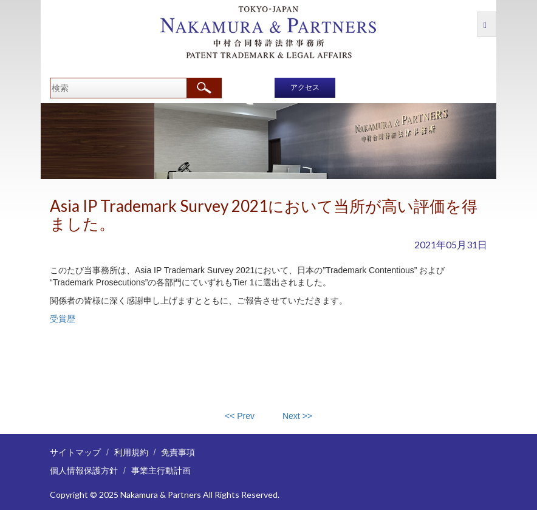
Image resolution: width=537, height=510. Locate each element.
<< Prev (240, 416)
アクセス (305, 87)
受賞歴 (62, 319)
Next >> (297, 416)
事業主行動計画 (161, 470)
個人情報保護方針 (84, 470)
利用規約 (131, 452)
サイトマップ (75, 452)
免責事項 (178, 452)
